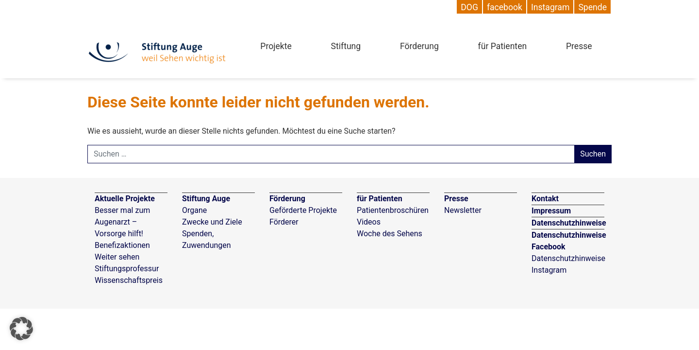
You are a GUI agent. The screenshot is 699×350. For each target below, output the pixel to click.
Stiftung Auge (206, 198)
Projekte (275, 46)
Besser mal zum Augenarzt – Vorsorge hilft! (122, 222)
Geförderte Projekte (303, 210)
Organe (194, 210)
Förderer (284, 222)
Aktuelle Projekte (125, 198)
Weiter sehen (117, 257)
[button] (21, 328)
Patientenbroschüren (393, 210)
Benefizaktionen (122, 245)
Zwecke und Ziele (212, 222)
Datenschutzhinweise (569, 223)
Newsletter (463, 210)
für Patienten (502, 46)
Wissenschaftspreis (129, 280)
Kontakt (545, 198)
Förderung (419, 46)
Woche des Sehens (389, 233)
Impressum (551, 210)
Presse (579, 46)
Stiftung (346, 46)
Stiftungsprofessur (127, 268)
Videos (369, 222)
